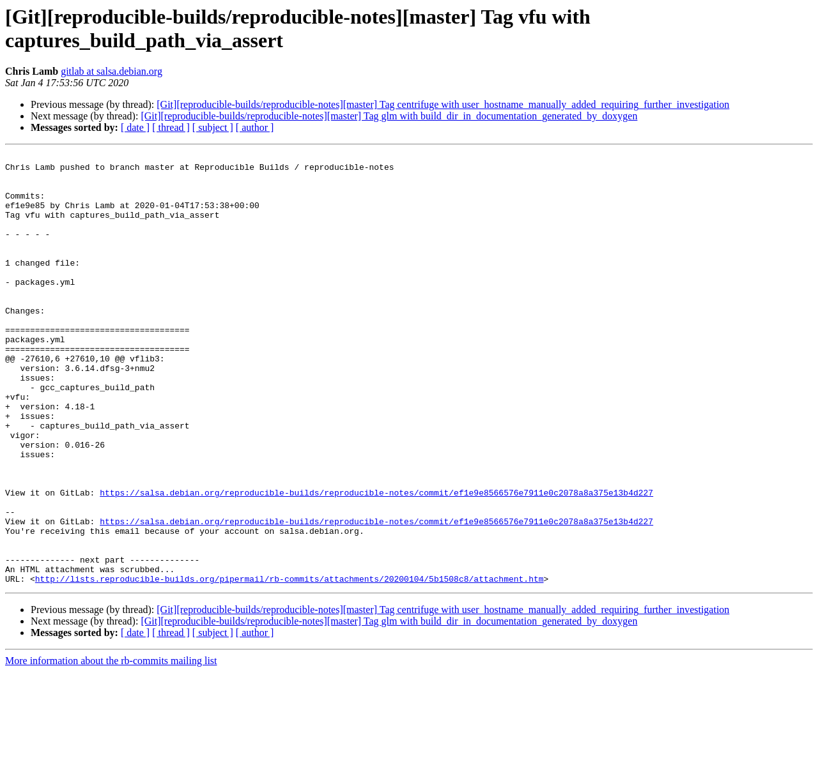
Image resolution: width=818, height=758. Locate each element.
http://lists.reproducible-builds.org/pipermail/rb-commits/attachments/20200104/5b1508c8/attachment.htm (289, 665)
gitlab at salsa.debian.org (111, 71)
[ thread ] (171, 127)
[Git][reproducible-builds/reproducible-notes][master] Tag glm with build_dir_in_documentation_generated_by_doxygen (389, 115)
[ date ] (135, 127)
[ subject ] (212, 127)
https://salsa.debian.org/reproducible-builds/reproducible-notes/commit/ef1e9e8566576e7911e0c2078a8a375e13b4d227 (376, 561)
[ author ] (255, 127)
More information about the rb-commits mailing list (111, 746)
